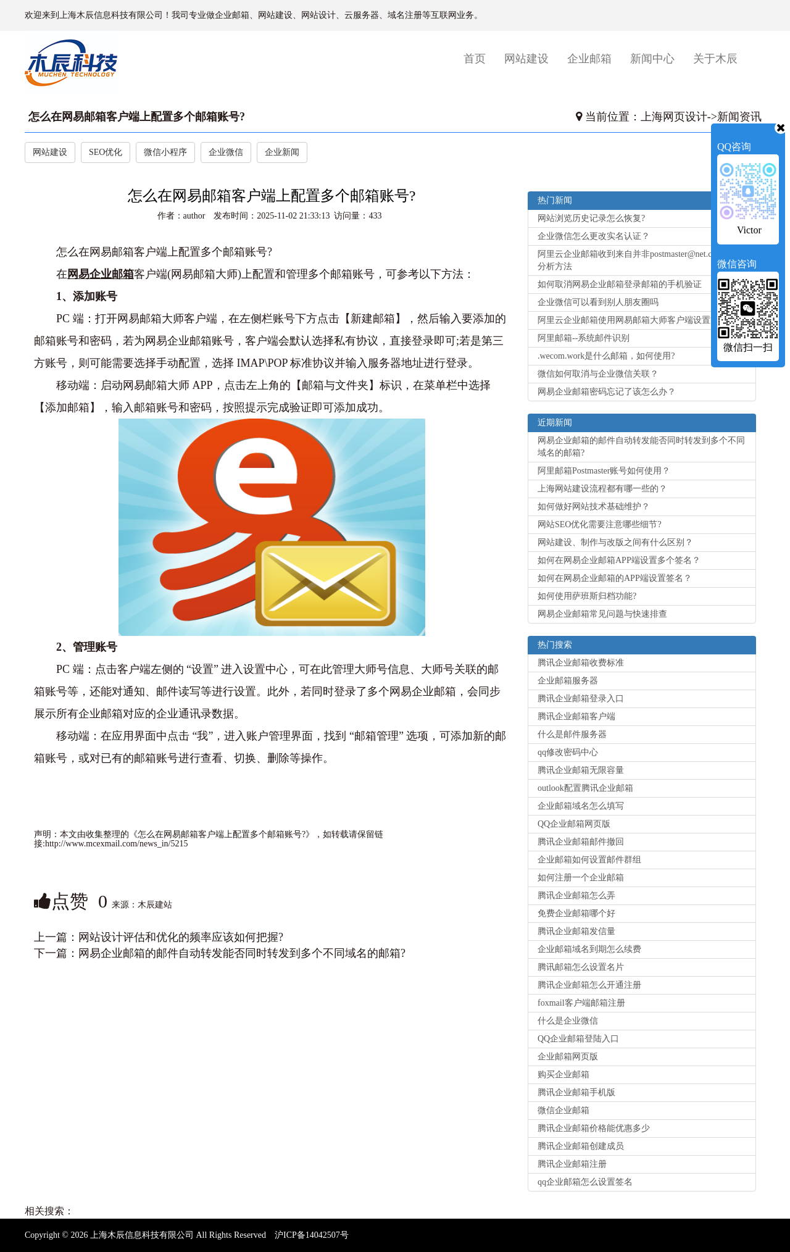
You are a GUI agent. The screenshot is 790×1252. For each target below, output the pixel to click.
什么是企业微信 (568, 1020)
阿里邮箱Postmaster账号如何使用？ (604, 470)
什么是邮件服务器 (572, 734)
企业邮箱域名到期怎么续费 (589, 949)
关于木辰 (715, 58)
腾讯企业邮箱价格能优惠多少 (594, 1128)
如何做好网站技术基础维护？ (594, 506)
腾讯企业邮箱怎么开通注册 (589, 985)
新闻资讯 (739, 117)
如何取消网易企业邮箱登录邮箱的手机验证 (620, 284)
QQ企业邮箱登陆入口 (578, 1038)
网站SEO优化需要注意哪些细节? (600, 524)
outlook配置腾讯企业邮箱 (585, 788)
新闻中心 (652, 58)
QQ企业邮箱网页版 (574, 823)
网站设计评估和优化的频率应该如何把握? (180, 937)
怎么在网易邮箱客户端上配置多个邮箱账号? (136, 117)
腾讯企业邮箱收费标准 (581, 662)
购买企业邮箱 (563, 1074)
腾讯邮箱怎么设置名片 (581, 967)
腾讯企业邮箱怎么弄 (576, 895)
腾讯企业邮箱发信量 (576, 931)
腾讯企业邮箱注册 (572, 1164)
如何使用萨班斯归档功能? (587, 596)
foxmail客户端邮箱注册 (581, 1003)
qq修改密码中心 (568, 752)
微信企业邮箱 (563, 1110)
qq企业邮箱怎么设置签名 (585, 1182)
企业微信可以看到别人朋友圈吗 (598, 302)
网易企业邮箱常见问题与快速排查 (602, 614)
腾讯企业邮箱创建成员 (581, 1146)
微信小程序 (165, 152)
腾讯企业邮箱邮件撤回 (581, 841)
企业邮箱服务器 (568, 680)
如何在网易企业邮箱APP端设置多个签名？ (619, 560)
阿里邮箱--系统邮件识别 (584, 338)
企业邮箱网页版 (568, 1056)
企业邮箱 (589, 58)
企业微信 (226, 152)
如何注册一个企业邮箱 (581, 877)
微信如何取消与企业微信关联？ (598, 373)
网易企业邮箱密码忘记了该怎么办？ (607, 391)
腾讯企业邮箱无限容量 (581, 770)
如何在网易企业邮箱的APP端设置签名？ (615, 578)
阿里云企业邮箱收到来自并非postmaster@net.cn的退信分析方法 (640, 260)
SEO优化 (105, 152)
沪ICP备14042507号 (312, 1235)
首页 (479, 58)
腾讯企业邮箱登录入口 (581, 698)
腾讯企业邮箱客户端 (576, 716)
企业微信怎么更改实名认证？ (594, 236)
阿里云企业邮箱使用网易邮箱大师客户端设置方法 (633, 320)
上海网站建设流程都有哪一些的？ (602, 488)
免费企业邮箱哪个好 (576, 913)
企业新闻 (282, 152)
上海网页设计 (674, 117)
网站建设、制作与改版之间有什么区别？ (615, 542)
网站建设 (526, 58)
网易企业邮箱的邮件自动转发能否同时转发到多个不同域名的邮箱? (241, 953)
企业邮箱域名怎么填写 (581, 806)
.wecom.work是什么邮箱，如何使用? (606, 356)
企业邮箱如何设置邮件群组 (589, 859)
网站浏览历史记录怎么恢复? (591, 218)
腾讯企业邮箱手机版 (576, 1092)
